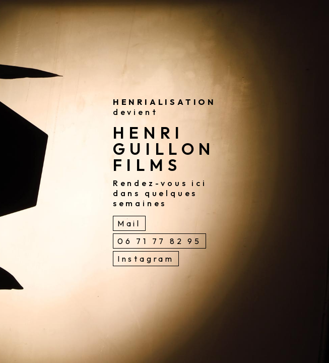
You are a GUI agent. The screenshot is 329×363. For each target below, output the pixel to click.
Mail (129, 223)
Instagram (145, 259)
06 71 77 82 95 (159, 241)
